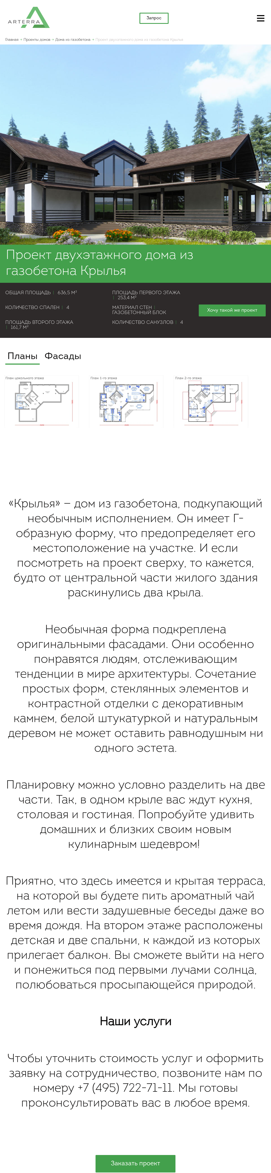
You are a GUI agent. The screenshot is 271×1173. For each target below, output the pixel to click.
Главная (12, 40)
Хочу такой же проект (232, 310)
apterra (29, 17)
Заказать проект (135, 1164)
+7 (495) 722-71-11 (125, 1089)
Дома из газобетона (73, 40)
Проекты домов (37, 40)
